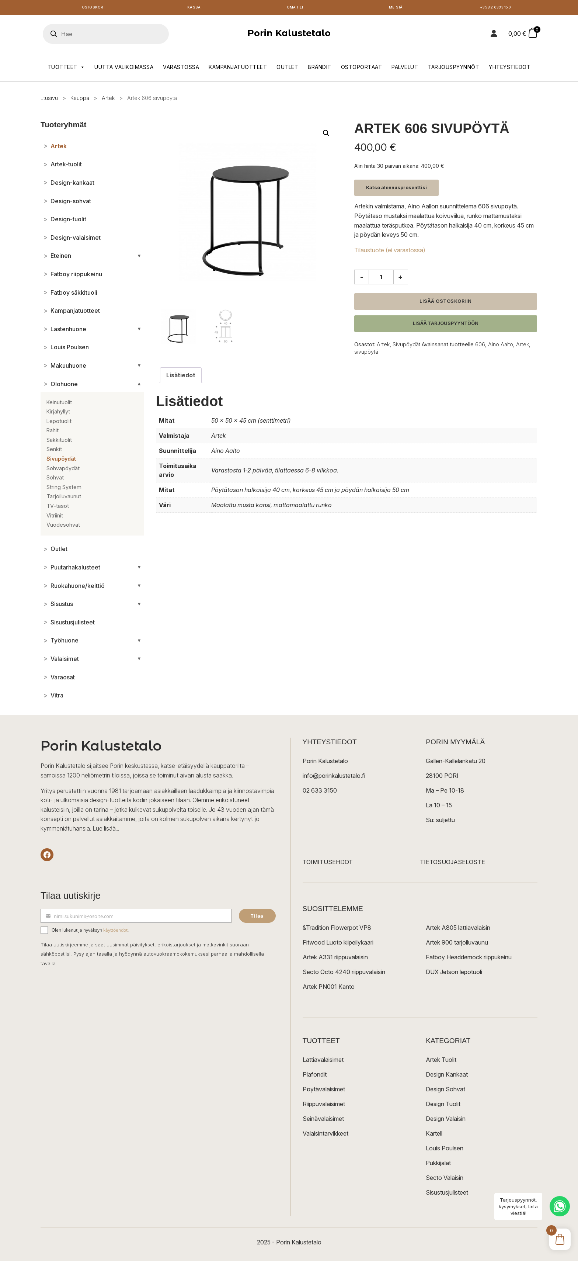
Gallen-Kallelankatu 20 (455, 762)
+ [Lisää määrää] (400, 278)
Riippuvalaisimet (324, 1105)
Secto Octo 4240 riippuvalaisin (344, 973)
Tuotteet (66, 69)
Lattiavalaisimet (323, 1061)
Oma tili (294, 8)
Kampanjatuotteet (238, 69)
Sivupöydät (406, 346)
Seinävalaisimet (323, 1120)
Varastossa (181, 69)
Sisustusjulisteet (447, 1194)
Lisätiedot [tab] (181, 377)
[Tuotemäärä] (381, 278)
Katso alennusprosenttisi (396, 189)
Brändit (319, 69)
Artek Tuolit (441, 1061)
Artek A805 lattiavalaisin (458, 929)
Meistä (396, 8)
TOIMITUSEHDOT (328, 863)
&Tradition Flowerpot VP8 (337, 929)
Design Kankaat (447, 1076)
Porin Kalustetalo (289, 35)
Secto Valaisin (444, 1179)
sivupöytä (366, 353)
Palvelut (404, 69)
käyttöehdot (115, 932)
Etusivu (49, 100)
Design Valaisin (446, 1120)
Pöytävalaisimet (324, 1091)
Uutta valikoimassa (123, 69)
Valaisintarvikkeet (325, 1135)
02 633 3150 (320, 792)
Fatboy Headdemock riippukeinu (469, 959)
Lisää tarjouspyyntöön (445, 325)
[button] (326, 135)
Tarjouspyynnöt (453, 69)
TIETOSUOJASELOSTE (452, 863)
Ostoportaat (361, 69)
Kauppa (79, 100)
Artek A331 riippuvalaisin (335, 959)
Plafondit (315, 1076)
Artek (108, 100)
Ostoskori (93, 8)
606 (480, 346)
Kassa (194, 8)
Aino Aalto (500, 346)
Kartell (434, 1135)
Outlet (287, 69)
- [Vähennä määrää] (361, 278)
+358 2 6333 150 (496, 8)
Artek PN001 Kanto (329, 988)
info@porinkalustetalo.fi (334, 777)
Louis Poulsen (444, 1150)
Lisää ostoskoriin (445, 303)
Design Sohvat (445, 1091)
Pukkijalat (438, 1164)
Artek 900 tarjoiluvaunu (457, 944)
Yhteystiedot (509, 69)
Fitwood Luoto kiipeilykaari (338, 944)
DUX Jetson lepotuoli (454, 973)
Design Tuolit (443, 1105)
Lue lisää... (106, 830)
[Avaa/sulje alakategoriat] (139, 258)
